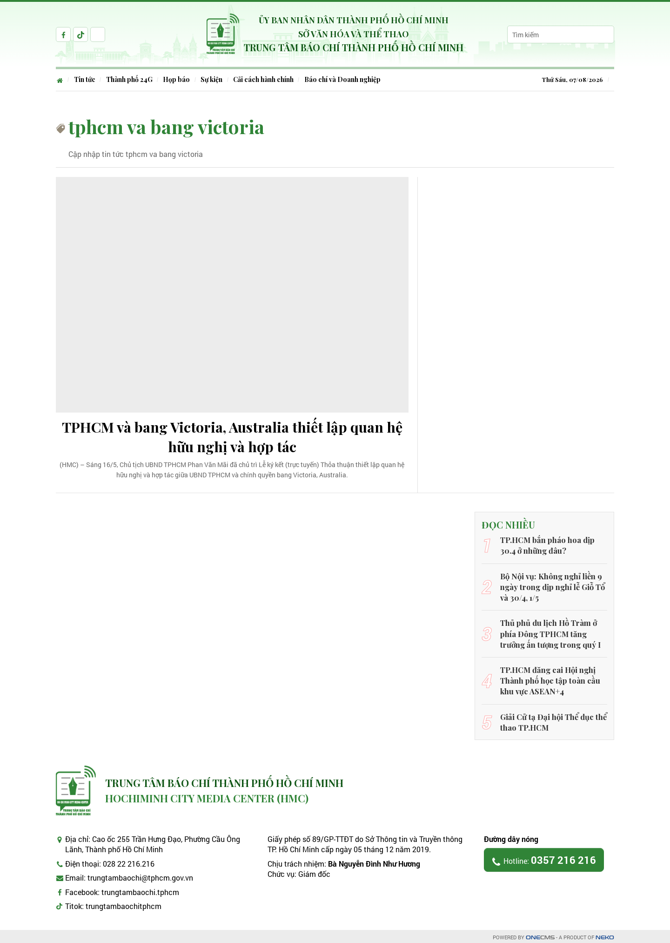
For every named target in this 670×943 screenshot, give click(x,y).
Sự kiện (214, 79)
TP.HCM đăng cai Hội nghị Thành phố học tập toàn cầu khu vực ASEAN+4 (548, 679)
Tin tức (85, 79)
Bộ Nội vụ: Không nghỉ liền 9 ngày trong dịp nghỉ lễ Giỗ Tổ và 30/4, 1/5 (552, 587)
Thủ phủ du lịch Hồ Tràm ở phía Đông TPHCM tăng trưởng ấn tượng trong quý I (549, 633)
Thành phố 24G (130, 79)
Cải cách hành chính (266, 79)
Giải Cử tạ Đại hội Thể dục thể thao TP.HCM (551, 719)
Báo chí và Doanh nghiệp (346, 79)
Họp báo (178, 79)
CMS (540, 935)
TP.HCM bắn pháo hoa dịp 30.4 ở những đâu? (546, 547)
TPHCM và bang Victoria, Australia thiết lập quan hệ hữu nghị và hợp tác (232, 437)
